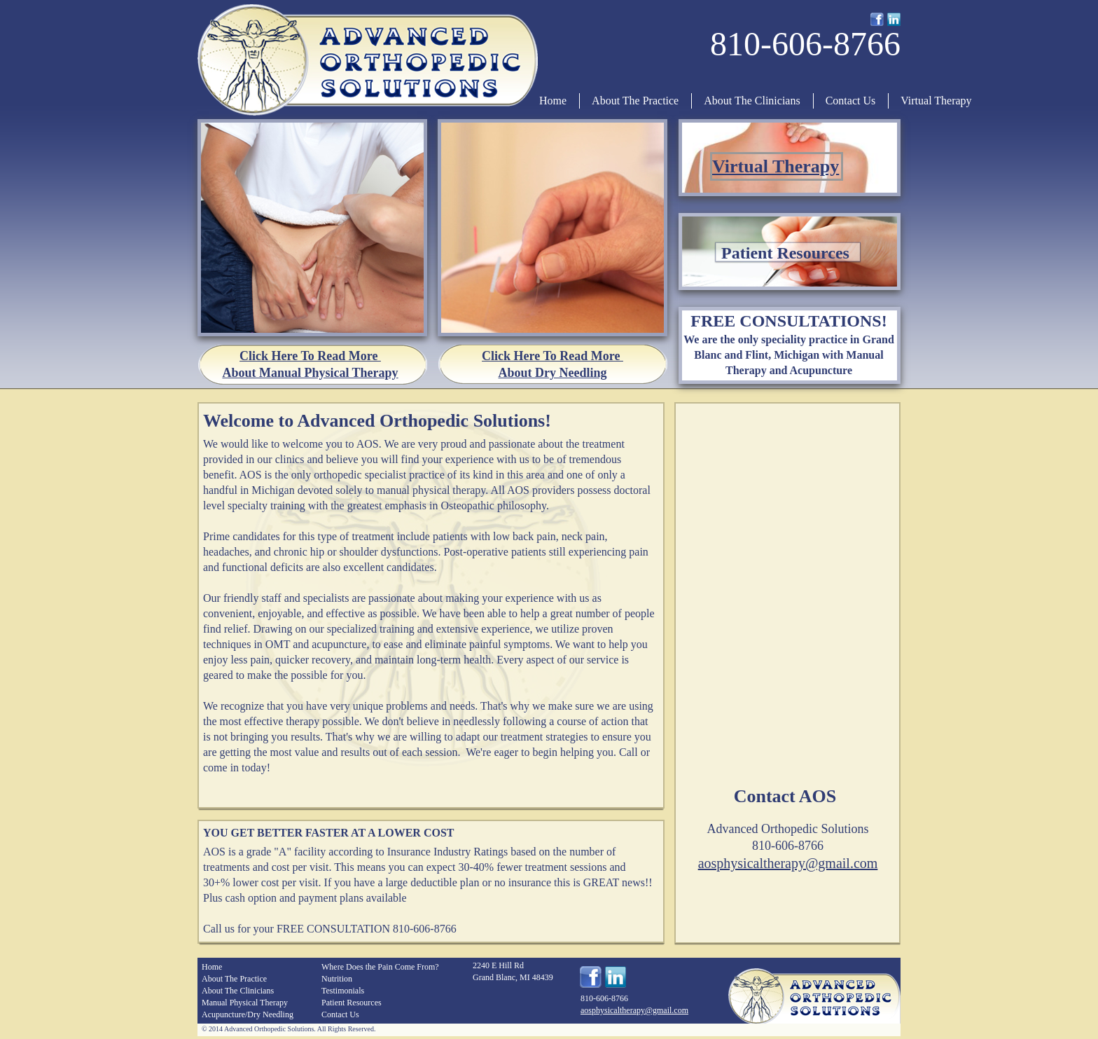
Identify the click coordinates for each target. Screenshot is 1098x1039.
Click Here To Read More (310, 356)
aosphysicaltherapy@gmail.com (788, 863)
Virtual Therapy (775, 166)
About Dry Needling (552, 373)
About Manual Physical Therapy (310, 373)
